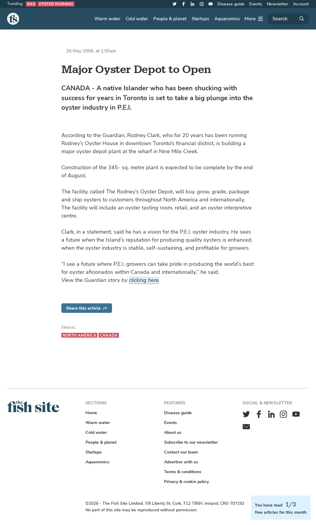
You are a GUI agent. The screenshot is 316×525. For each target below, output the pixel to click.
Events (255, 4)
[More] (254, 18)
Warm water (107, 19)
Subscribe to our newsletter (191, 442)
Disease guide (231, 4)
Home (91, 413)
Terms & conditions (182, 472)
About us (172, 432)
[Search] (288, 18)
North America (79, 335)
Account (301, 4)
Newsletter (277, 4)
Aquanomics (227, 19)
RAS (31, 4)
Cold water (137, 19)
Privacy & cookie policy (186, 481)
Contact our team (181, 452)
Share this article (86, 308)
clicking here (144, 280)
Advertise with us (181, 462)
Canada (109, 335)
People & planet (169, 19)
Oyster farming (56, 4)
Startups (200, 19)
